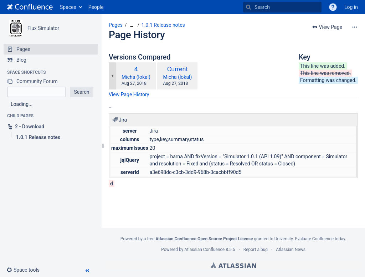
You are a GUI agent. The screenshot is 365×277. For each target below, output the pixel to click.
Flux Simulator (43, 28)
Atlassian (233, 265)
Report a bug (255, 249)
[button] (333, 7)
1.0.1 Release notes (163, 25)
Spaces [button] (68, 7)
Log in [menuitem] (351, 7)
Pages (116, 25)
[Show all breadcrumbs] (131, 25)
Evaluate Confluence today (320, 238)
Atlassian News (290, 249)
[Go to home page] (30, 7)
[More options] (354, 27)
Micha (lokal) (136, 77)
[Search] (248, 7)
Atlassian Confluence (204, 249)
